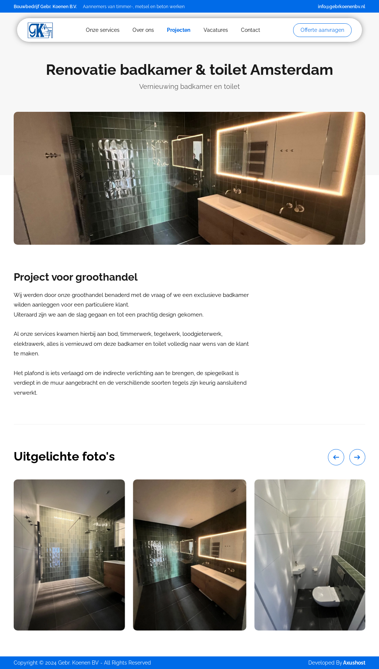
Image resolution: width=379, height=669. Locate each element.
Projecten (178, 30)
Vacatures (216, 30)
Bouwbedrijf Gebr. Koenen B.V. (45, 6)
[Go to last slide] (336, 457)
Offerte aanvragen (322, 30)
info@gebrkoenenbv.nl (341, 6)
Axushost (354, 663)
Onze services (103, 30)
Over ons (143, 30)
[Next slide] (357, 457)
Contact (250, 30)
